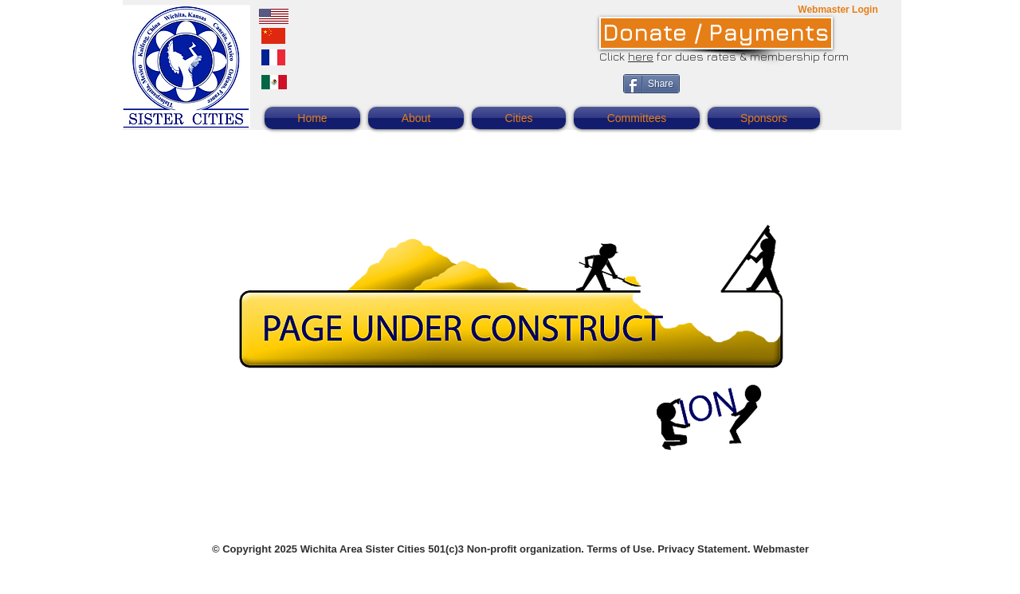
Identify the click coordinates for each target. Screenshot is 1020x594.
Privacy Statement (702, 549)
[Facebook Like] (788, 92)
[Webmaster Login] (838, 10)
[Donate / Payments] (716, 33)
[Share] (651, 83)
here (640, 56)
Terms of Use (619, 549)
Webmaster (781, 549)
